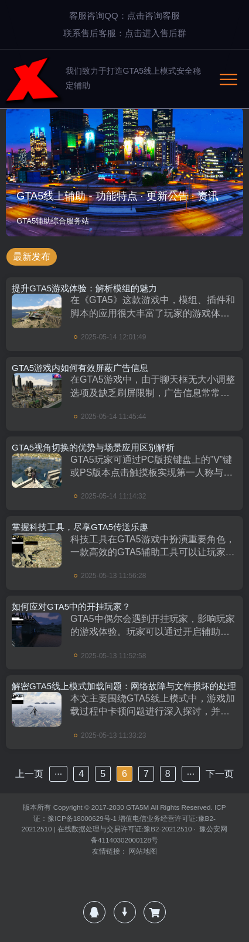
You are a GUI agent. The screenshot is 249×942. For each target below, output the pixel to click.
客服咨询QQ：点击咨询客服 (124, 15)
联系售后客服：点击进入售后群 (124, 33)
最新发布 (31, 257)
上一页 (29, 774)
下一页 (220, 774)
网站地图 (143, 851)
